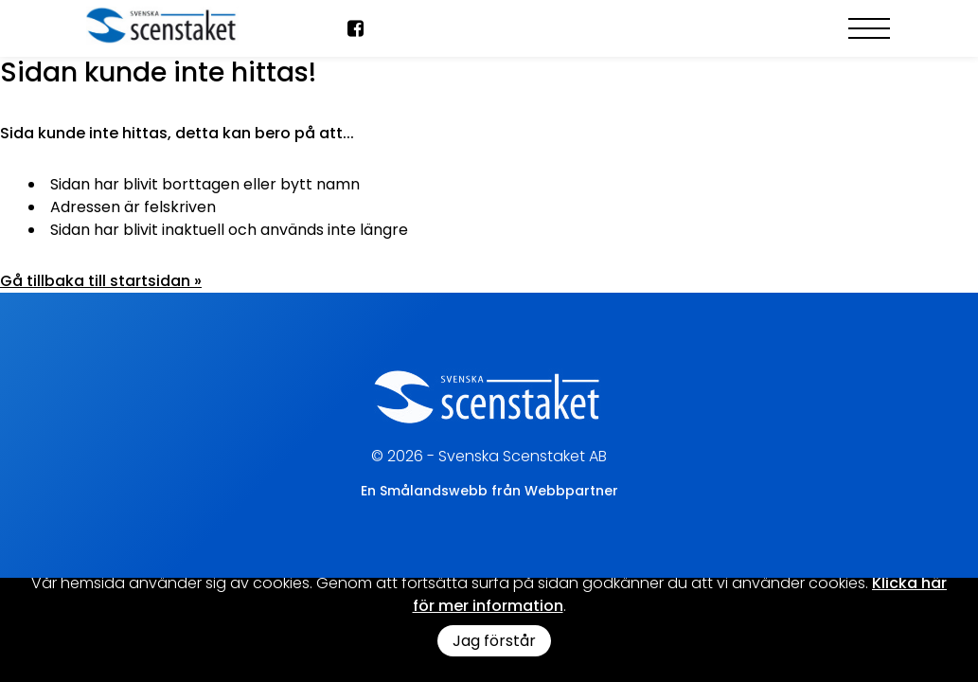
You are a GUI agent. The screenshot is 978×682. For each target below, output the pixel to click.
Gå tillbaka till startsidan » (101, 281)
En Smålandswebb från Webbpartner (489, 490)
